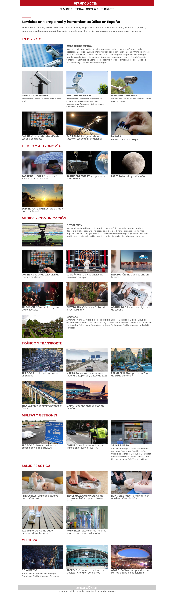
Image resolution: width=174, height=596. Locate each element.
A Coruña (70, 49)
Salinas (94, 104)
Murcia (69, 57)
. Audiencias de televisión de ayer (84, 276)
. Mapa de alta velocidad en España (42, 407)
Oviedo (77, 57)
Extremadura (129, 456)
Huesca (69, 54)
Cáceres (131, 49)
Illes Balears (81, 322)
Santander (71, 59)
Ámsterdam (27, 98)
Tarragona (124, 59)
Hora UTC (115, 139)
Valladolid (71, 62)
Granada (137, 52)
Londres (45, 98)
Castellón (71, 52)
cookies (112, 591)
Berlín (37, 98)
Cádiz (139, 49)
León (105, 54)
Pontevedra (72, 325)
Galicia (133, 319)
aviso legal (91, 591)
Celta (131, 228)
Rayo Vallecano (135, 233)
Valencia (142, 59)
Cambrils (94, 98)
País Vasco (133, 459)
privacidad (102, 591)
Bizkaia (106, 319)
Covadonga (116, 98)
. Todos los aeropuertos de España (85, 407)
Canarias (115, 451)
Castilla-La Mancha (120, 453)
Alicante (80, 49)
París (24, 101)
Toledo (133, 59)
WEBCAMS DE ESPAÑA (79, 46)
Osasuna (107, 233)
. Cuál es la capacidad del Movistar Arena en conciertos (85, 571)
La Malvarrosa (82, 101)
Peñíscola (84, 104)
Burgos (123, 49)
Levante (79, 233)
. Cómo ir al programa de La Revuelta (41, 308)
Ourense (137, 322)
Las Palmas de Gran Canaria (88, 54)
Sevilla (114, 59)
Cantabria (124, 319)
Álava (79, 319)
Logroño (119, 54)
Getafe (111, 231)
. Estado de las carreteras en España (42, 374)
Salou (101, 104)
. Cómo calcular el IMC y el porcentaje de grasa (85, 498)
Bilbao (115, 49)
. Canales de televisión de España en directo (40, 137)
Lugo (126, 54)
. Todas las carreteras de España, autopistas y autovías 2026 (86, 374)
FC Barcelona (100, 231)
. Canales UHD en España (130, 276)
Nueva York (55, 98)
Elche (80, 231)
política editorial (76, 591)
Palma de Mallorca (91, 57)
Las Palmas (139, 231)
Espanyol (88, 231)
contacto (63, 591)
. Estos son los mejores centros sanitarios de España (86, 532)
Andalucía (116, 448)
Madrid (133, 54)
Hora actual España (131, 139)
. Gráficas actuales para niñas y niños (40, 497)
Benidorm (84, 98)
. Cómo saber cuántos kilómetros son (38, 532)
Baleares (143, 448)
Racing (123, 233)
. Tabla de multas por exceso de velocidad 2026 (39, 446)
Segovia (106, 59)
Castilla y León (138, 451)
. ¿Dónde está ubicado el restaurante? (86, 308)
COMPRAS (92, 9)
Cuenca (90, 52)
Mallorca (97, 233)
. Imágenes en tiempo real (85, 177)
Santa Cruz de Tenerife (135, 57)
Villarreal (130, 236)
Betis (107, 228)
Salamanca (117, 57)
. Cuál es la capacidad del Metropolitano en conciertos (130, 571)
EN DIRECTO (107, 9)
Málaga (141, 54)
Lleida (111, 54)
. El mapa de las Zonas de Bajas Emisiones (130, 374)
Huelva (146, 52)
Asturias (87, 319)
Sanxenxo (71, 106)
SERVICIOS (66, 9)
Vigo (79, 62)
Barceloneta (72, 98)
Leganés (70, 233)
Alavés (69, 228)
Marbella (94, 101)
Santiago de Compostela (89, 59)
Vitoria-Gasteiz (89, 62)
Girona (129, 52)
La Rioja (92, 322)
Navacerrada (129, 98)
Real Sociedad (81, 236)
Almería (78, 228)
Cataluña (135, 453)
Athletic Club (89, 228)
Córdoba (81, 52)
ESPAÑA (79, 9)
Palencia (147, 322)
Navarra (128, 322)
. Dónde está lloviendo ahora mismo (39, 177)
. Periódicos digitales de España (130, 308)
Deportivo (71, 231)
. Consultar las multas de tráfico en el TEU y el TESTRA (84, 446)
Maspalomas (72, 104)
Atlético (100, 228)
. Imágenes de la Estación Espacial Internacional (84, 137)
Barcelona (106, 49)
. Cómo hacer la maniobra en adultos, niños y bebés (130, 497)
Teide (122, 101)
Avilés (88, 49)
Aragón (125, 448)
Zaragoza (102, 62)
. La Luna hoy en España (128, 176)
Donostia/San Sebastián (106, 52)
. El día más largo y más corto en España (42, 210)
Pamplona (106, 57)
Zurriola (80, 106)
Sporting (100, 236)
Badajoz (96, 49)
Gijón (122, 52)
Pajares (140, 98)
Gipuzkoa (142, 319)
